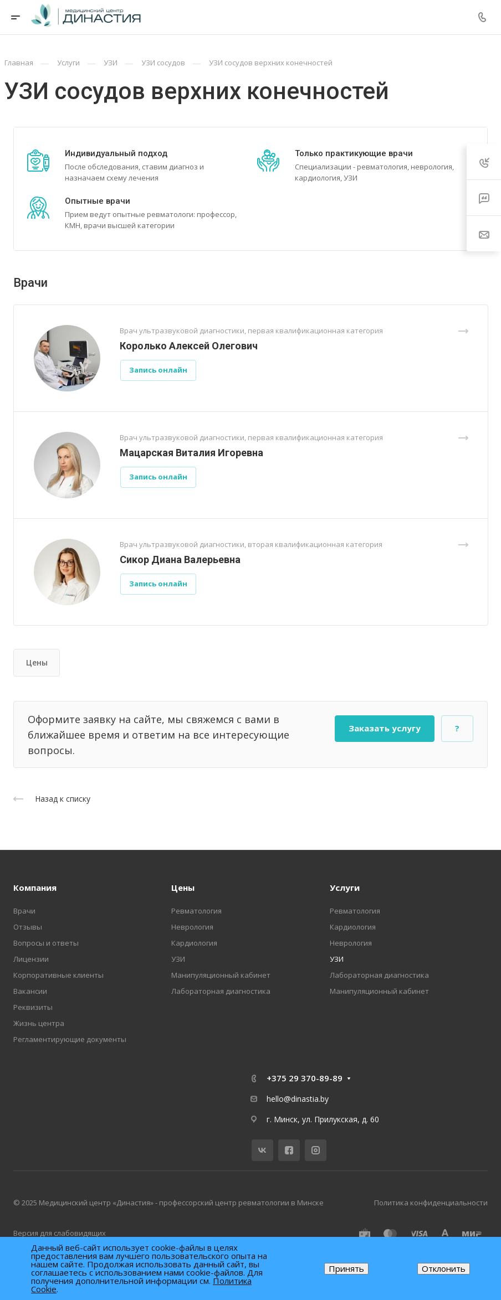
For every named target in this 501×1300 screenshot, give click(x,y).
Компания (35, 887)
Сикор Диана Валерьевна (180, 559)
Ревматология (196, 911)
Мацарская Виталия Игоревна (191, 452)
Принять (346, 1268)
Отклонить (444, 1268)
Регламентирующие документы (69, 1039)
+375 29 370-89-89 (304, 1078)
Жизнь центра (38, 1023)
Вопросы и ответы (46, 943)
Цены (37, 662)
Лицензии (31, 959)
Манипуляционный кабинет (220, 975)
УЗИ (178, 959)
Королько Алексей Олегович (189, 346)
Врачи (24, 911)
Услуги (345, 887)
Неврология (192, 927)
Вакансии (30, 991)
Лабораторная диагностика (220, 991)
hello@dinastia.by (298, 1098)
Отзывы (27, 927)
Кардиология (194, 943)
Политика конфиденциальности (431, 1203)
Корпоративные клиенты (58, 975)
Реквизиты (33, 1007)
